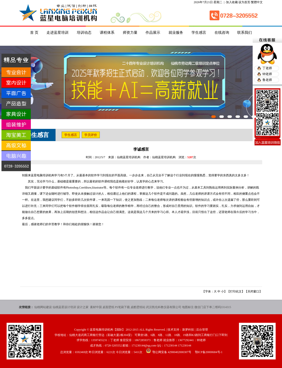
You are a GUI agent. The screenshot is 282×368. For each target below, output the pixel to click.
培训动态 (84, 32)
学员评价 (90, 135)
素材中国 (96, 307)
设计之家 (83, 307)
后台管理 (202, 329)
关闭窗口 (253, 291)
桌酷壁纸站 (138, 307)
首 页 (34, 32)
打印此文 (236, 291)
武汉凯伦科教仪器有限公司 (163, 307)
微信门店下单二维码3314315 (212, 307)
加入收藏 (232, 2)
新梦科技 (188, 329)
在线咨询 (221, 32)
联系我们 (244, 32)
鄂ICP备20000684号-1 (209, 352)
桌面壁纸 (108, 307)
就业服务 (176, 32)
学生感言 (199, 32)
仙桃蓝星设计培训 (64, 307)
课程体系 (107, 32)
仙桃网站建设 (43, 307)
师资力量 (130, 32)
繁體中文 (257, 2)
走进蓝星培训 (57, 32)
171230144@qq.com (143, 345)
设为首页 (244, 2)
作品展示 (153, 32)
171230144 (170, 345)
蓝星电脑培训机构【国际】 (107, 329)
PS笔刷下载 (122, 307)
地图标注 (188, 307)
